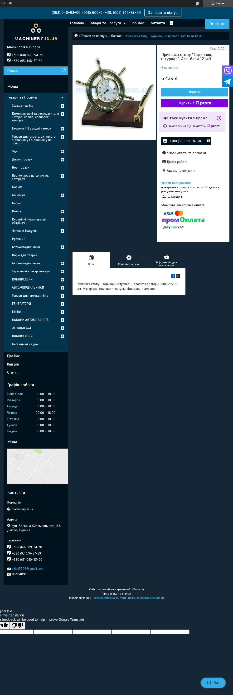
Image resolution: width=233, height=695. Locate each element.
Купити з (195, 103)
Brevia (16, 211)
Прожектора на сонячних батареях (30, 177)
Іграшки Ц (19, 239)
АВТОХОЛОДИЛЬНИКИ (28, 287)
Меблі (16, 312)
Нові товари (20, 167)
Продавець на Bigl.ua (116, 593)
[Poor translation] (17, 626)
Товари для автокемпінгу (30, 296)
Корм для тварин (24, 255)
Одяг (15, 151)
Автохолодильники (26, 247)
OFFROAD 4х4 (21, 328)
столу (95, 284)
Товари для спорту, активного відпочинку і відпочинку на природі (34, 140)
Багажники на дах (25, 344)
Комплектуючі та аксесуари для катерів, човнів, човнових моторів (35, 117)
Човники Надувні (24, 231)
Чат (213, 682)
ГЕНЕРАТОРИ (21, 304)
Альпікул (18, 195)
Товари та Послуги (105, 23)
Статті (12, 372)
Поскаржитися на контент (109, 598)
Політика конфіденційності (146, 598)
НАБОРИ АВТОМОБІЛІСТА (30, 320)
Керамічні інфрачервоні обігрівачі (29, 221)
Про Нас (137, 23)
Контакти (157, 23)
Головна (77, 23)
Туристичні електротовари (31, 271)
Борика (17, 187)
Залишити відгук (163, 12)
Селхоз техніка (22, 106)
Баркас (116, 36)
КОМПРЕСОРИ (22, 279)
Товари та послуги (94, 36)
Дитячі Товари (22, 159)
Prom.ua (138, 589)
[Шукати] (63, 70)
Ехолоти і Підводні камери (31, 128)
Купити (195, 92)
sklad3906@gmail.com (28, 569)
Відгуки (13, 364)
